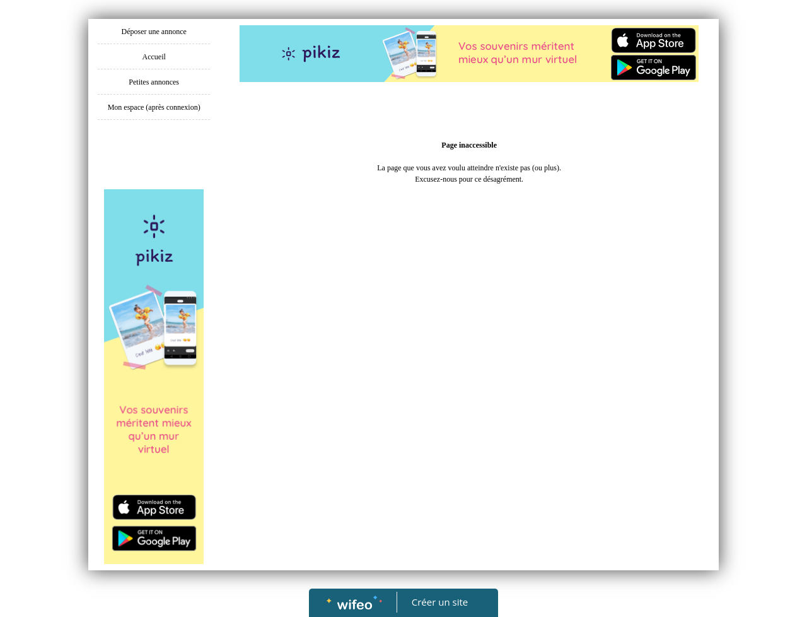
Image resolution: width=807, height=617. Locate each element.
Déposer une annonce (154, 31)
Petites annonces (154, 82)
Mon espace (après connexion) (154, 107)
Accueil (154, 56)
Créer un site (440, 602)
